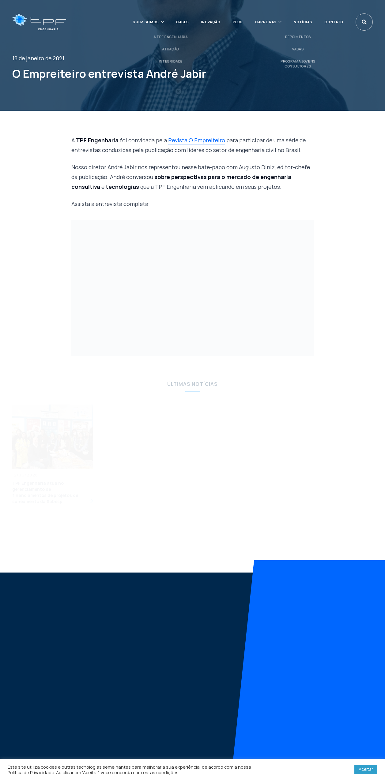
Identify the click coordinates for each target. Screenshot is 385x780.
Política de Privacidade (31, 772)
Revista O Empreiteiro (196, 140)
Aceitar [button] (366, 769)
